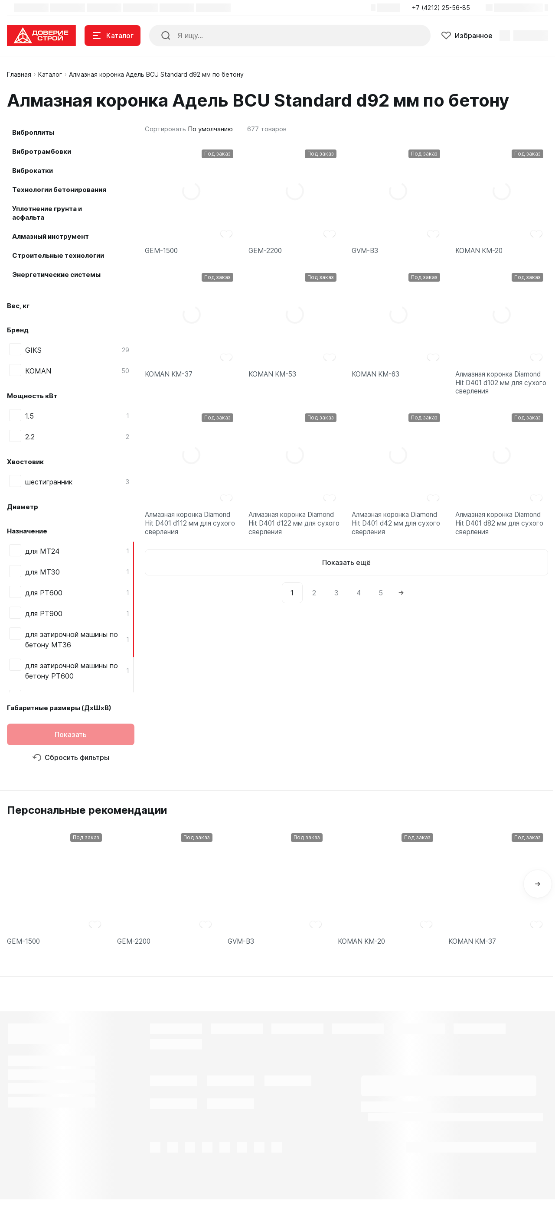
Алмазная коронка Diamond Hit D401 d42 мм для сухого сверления (398, 533)
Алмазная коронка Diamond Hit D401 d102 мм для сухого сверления (501, 387)
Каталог (50, 74)
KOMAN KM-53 (274, 377)
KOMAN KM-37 (170, 377)
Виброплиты (33, 132)
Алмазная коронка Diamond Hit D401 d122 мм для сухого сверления (294, 533)
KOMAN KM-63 (377, 377)
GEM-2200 (266, 251)
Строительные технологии (58, 255)
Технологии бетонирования (59, 189)
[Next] (401, 605)
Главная (19, 74)
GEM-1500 (162, 251)
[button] (443, 8)
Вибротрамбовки (41, 151)
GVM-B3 (366, 251)
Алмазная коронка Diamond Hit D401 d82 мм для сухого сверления (501, 533)
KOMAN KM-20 (480, 251)
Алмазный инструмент (50, 236)
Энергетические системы (56, 274)
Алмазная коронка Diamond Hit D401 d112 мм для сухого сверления (191, 533)
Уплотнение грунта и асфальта (47, 213)
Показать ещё (346, 575)
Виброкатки (32, 170)
